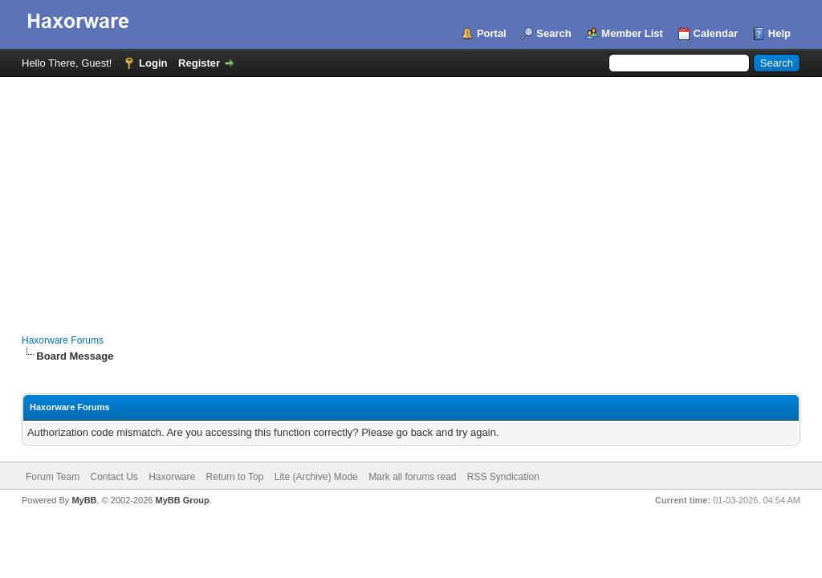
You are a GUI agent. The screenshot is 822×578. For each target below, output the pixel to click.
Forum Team (52, 476)
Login (153, 63)
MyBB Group (182, 500)
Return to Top (235, 476)
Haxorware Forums (63, 340)
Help (779, 33)
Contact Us (113, 476)
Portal (492, 33)
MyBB (83, 500)
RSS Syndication (503, 476)
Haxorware (172, 476)
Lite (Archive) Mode (316, 476)
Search (553, 33)
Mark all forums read (412, 476)
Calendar (716, 33)
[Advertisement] (411, 197)
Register (199, 63)
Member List (632, 33)
